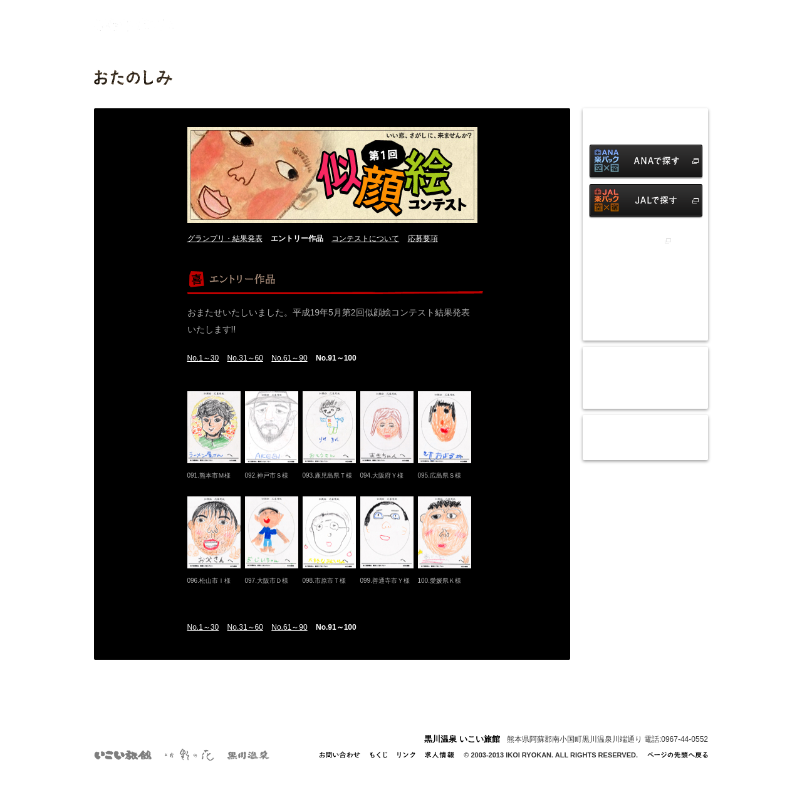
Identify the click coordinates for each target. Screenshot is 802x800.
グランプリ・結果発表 (225, 238)
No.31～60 (245, 358)
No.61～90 (289, 358)
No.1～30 (203, 358)
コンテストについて (365, 238)
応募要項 (423, 238)
